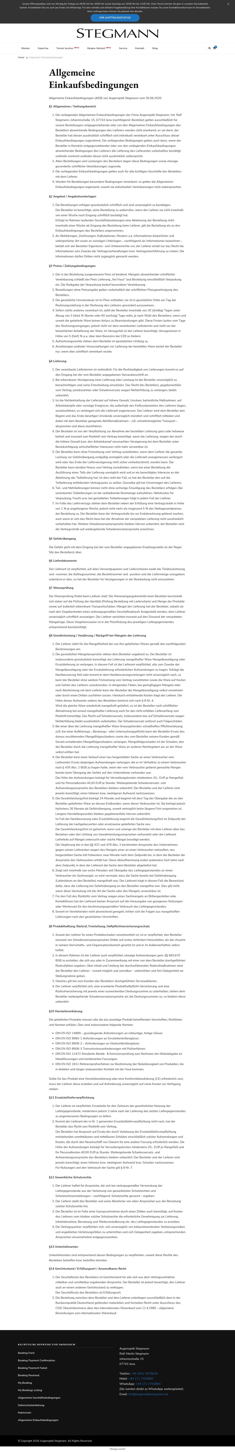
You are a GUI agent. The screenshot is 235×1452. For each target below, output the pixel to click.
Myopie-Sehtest (96, 48)
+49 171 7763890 (140, 1379)
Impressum (24, 1412)
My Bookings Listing (30, 1390)
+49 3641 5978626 (144, 1374)
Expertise (43, 48)
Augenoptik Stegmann (53, 1441)
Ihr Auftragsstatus (115, 17)
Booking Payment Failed (32, 1368)
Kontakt (139, 48)
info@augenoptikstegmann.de (148, 1394)
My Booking (25, 1383)
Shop (155, 48)
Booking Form (26, 1353)
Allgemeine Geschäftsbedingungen (39, 1398)
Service (123, 48)
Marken (26, 48)
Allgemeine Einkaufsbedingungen (38, 1420)
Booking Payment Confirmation (36, 1360)
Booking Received (28, 1375)
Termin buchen (64, 48)
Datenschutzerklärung (31, 1405)
